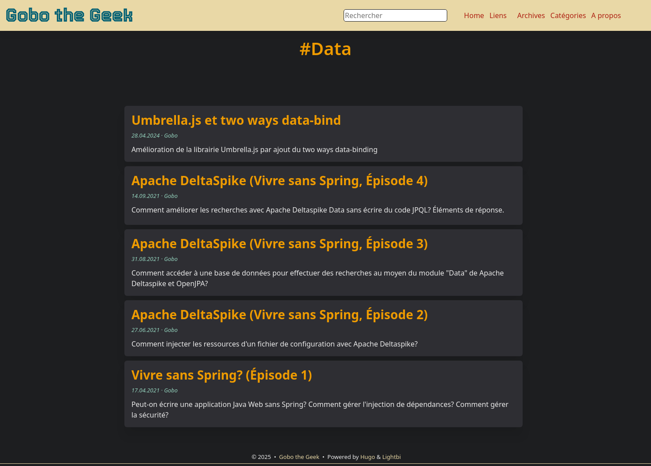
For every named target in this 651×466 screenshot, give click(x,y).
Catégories (568, 15)
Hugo (367, 457)
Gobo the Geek (69, 15)
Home (474, 15)
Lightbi (391, 457)
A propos (606, 15)
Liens (498, 15)
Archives (531, 15)
